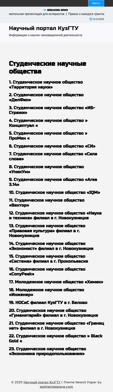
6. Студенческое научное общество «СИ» (52, 146)
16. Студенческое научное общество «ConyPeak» (47, 272)
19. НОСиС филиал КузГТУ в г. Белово (48, 302)
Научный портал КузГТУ (44, 28)
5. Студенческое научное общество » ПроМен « (48, 136)
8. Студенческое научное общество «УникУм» (46, 169)
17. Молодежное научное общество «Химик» (56, 282)
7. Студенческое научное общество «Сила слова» (53, 156)
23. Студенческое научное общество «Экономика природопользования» (47, 351)
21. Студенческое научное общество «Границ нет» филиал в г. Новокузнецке (56, 326)
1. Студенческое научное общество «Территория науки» (46, 85)
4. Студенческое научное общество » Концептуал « (48, 123)
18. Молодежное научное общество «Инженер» (46, 292)
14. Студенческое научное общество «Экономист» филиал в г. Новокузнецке (51, 246)
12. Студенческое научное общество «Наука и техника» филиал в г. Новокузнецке (55, 216)
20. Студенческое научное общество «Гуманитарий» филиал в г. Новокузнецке (53, 313)
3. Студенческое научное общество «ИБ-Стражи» (52, 110)
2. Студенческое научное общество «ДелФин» (46, 97)
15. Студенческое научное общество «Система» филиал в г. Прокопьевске (48, 259)
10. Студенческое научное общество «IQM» (54, 192)
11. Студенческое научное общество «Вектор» (46, 203)
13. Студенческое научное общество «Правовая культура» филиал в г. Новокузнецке (47, 231)
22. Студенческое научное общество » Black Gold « (55, 338)
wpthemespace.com (56, 387)
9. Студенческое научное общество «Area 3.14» (53, 182)
